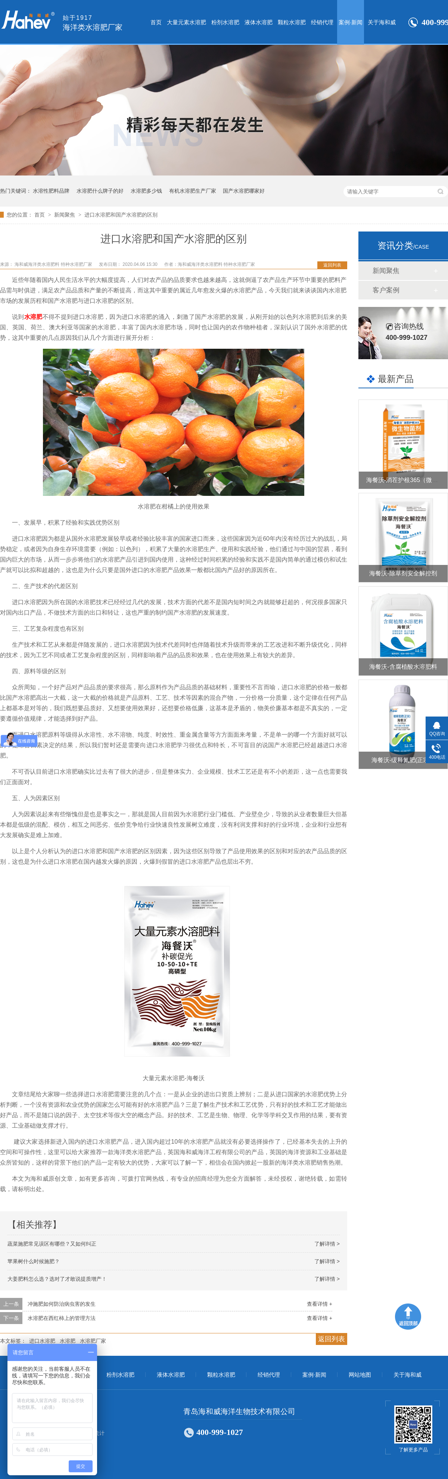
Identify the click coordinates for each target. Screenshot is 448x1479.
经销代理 (322, 22)
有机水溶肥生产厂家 (192, 191)
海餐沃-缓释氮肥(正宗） (403, 760)
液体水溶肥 (259, 22)
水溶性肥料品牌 (51, 191)
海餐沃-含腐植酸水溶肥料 (403, 667)
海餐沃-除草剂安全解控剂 (403, 573)
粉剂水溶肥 (225, 22)
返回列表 (332, 265)
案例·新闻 (351, 22)
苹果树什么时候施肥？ (33, 1261)
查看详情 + (319, 1304)
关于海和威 (382, 22)
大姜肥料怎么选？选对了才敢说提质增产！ (57, 1279)
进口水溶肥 (42, 1341)
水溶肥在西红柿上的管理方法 (62, 1318)
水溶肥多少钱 (146, 191)
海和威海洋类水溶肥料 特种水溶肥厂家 (54, 264)
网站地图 (360, 1375)
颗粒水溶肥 (292, 22)
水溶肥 (33, 317)
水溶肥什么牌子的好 (100, 191)
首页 (156, 22)
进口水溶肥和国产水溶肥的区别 (121, 215)
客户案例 (386, 290)
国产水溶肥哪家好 (244, 191)
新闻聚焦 (65, 215)
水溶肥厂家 (93, 1341)
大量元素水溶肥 (186, 22)
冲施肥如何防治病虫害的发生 (62, 1304)
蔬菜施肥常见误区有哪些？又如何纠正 (51, 1244)
